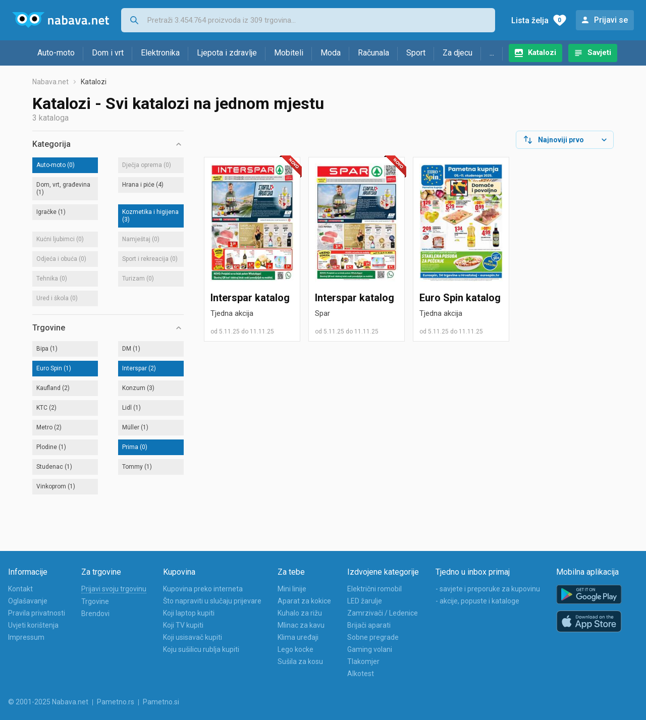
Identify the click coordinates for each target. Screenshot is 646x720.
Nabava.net (50, 82)
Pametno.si (161, 702)
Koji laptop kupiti (188, 613)
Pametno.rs (115, 702)
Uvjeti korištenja (33, 625)
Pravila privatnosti (36, 613)
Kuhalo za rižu (300, 613)
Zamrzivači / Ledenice (382, 613)
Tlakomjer (363, 661)
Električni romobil (374, 589)
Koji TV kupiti (183, 625)
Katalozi (542, 52)
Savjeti (599, 52)
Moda (330, 53)
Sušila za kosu (300, 661)
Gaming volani (369, 649)
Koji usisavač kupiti (192, 637)
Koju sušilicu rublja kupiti (201, 649)
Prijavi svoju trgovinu (113, 589)
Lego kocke (295, 649)
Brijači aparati (369, 625)
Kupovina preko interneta (203, 589)
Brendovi (95, 614)
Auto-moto (56, 53)
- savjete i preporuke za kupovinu (488, 589)
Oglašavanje (27, 601)
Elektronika (160, 53)
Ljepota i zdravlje (227, 53)
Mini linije (292, 589)
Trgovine (95, 601)
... (492, 53)
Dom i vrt (108, 53)
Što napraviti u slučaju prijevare (212, 601)
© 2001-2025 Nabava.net (48, 702)
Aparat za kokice (304, 601)
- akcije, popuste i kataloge (477, 601)
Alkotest (360, 674)
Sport (415, 53)
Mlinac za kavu (301, 625)
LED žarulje (364, 601)
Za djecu (457, 53)
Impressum (26, 637)
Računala (373, 53)
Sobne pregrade (373, 637)
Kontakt (20, 589)
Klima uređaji (298, 637)
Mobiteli (288, 53)
